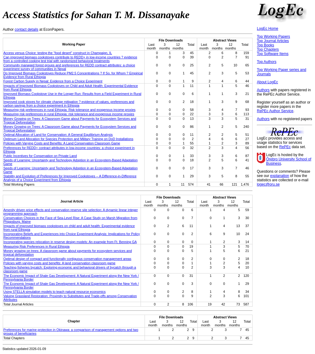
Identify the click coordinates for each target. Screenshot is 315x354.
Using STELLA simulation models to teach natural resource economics (54, 291)
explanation (279, 176)
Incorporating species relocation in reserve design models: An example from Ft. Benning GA (70, 242)
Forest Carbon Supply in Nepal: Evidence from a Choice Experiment (52, 81)
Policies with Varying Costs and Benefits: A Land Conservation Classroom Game (61, 143)
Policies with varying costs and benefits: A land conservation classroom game (59, 263)
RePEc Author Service (275, 111)
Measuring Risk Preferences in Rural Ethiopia (36, 246)
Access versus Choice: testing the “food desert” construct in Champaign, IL (57, 53)
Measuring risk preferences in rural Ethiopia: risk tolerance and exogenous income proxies (68, 114)
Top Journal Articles (273, 41)
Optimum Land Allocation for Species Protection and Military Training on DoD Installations (68, 139)
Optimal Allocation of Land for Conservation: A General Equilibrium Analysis (58, 134)
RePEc (285, 147)
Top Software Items (273, 54)
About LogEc (267, 82)
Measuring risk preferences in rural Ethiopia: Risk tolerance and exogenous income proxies (69, 110)
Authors (263, 90)
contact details (26, 29)
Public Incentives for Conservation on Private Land (40, 156)
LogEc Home (267, 28)
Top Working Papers (273, 36)
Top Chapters (268, 49)
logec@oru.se (268, 184)
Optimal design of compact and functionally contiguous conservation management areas (67, 259)
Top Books (265, 45)
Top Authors (266, 62)
